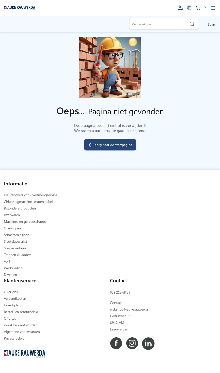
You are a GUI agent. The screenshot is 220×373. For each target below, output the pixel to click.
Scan (211, 24)
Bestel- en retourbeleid (21, 311)
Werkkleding (13, 268)
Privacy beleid (14, 338)
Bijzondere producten (20, 208)
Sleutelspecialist (15, 241)
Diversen (10, 274)
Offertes (10, 318)
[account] (180, 8)
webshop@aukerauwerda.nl (130, 309)
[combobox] (164, 24)
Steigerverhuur (15, 248)
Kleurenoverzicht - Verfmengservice (30, 195)
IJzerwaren (12, 214)
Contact (116, 302)
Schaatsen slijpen (16, 234)
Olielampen (12, 228)
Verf (7, 261)
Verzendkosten (15, 298)
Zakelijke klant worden (20, 325)
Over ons (11, 291)
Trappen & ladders (17, 254)
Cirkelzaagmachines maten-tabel (28, 201)
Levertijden (12, 305)
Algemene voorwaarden (22, 331)
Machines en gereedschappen (26, 221)
